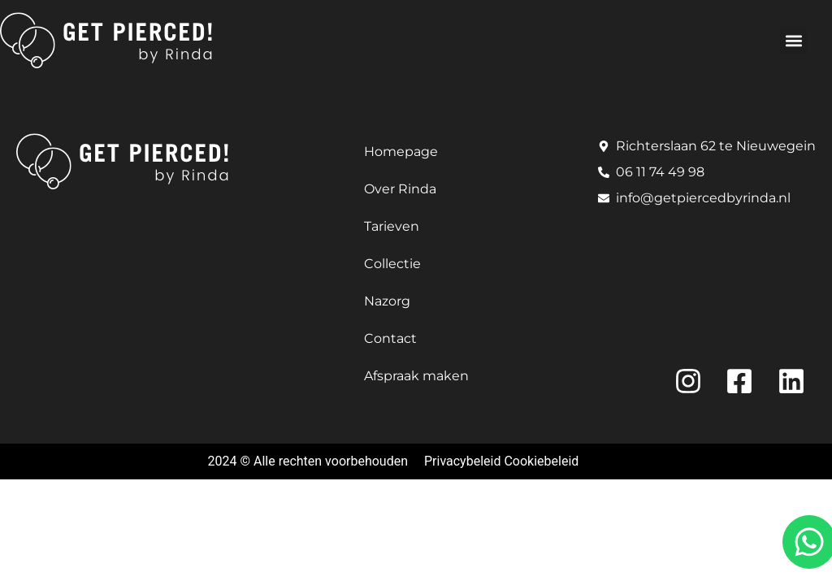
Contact (390, 338)
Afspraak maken (416, 376)
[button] (793, 40)
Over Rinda (400, 189)
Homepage (401, 151)
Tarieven (391, 226)
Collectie (392, 263)
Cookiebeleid (541, 461)
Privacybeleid (462, 461)
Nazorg (387, 301)
